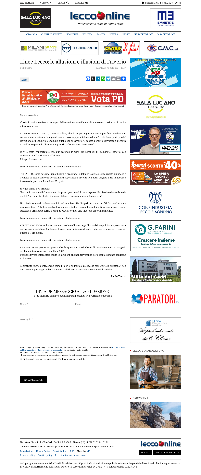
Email (78, 304)
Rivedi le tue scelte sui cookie (71, 455)
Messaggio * (26, 319)
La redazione (27, 451)
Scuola (113, 34)
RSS (72, 451)
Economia (72, 34)
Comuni (45, 2)
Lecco (24, 79)
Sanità (101, 34)
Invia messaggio (33, 379)
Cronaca (31, 34)
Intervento (26, 68)
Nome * (24, 304)
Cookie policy (45, 455)
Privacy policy (27, 455)
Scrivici (145, 452)
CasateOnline (166, 34)
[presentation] (41, 368)
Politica (87, 34)
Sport (126, 34)
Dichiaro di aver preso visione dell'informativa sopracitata (54, 359)
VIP (88, 451)
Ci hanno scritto (51, 34)
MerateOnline (143, 34)
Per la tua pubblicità (167, 452)
